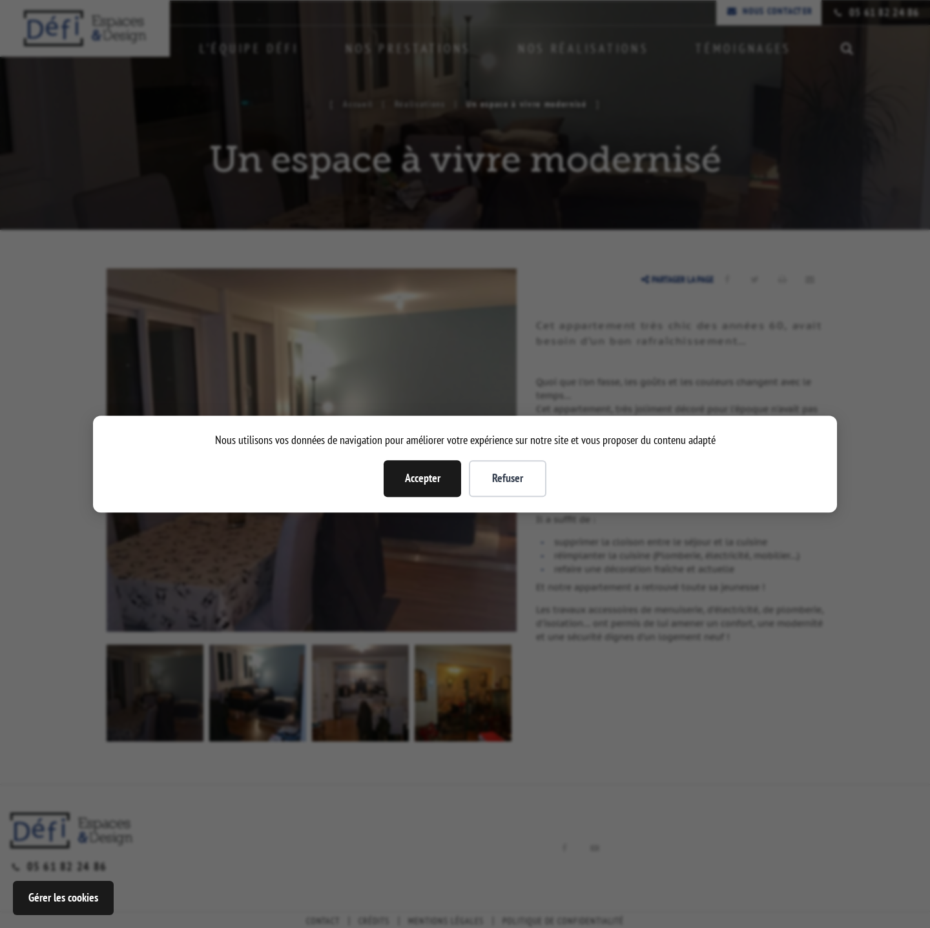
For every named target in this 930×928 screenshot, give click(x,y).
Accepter (422, 477)
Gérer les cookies (63, 897)
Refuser (507, 477)
